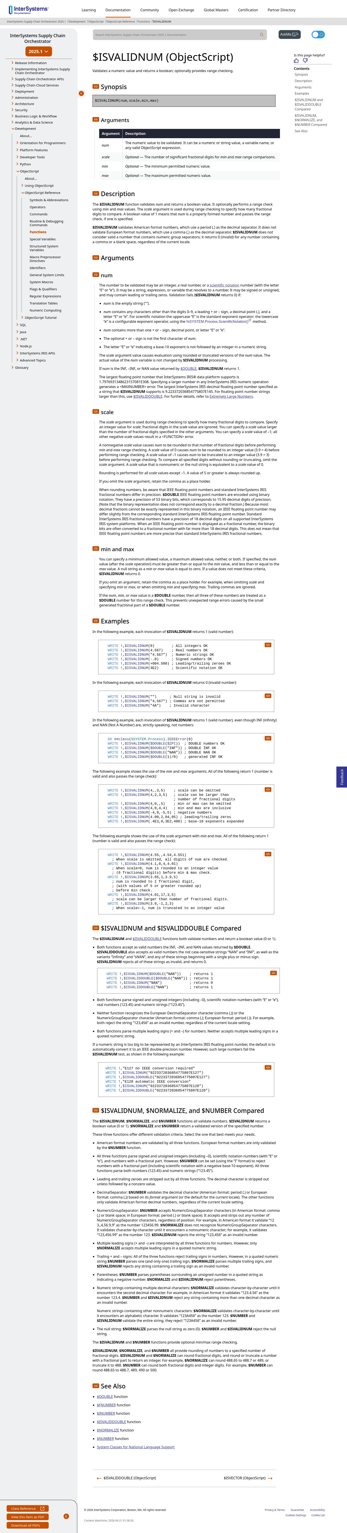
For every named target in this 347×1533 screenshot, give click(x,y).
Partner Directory (282, 10)
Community (149, 10)
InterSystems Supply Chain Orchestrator (37, 38)
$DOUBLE (188, 368)
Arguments (303, 87)
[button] (96, 86)
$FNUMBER (106, 1405)
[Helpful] (296, 60)
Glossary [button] (22, 367)
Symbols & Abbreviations (49, 200)
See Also (301, 131)
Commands (39, 214)
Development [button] (25, 128)
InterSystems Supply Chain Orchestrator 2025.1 (36, 21)
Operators (38, 207)
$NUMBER (105, 1438)
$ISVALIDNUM (162, 21)
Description (303, 80)
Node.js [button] (26, 346)
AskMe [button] (290, 34)
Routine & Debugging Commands (46, 223)
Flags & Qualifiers (43, 289)
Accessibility (317, 1510)
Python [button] (25, 164)
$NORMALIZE (108, 1430)
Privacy (269, 1510)
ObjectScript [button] (29, 171)
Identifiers (38, 268)
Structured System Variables (44, 248)
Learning (89, 10)
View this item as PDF (27, 1517)
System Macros (41, 282)
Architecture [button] (24, 103)
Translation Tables (44, 303)
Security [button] (21, 110)
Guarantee (297, 1510)
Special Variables (43, 239)
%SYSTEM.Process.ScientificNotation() (219, 321)
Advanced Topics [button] (33, 360)
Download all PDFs (26, 1526)
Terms (281, 1510)
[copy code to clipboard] (267, 644)
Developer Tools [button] (32, 157)
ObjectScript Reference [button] (42, 192)
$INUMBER (106, 1413)
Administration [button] (26, 97)
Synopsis (301, 74)
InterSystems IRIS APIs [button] (37, 353)
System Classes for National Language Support (136, 1447)
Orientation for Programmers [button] (43, 143)
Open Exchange (181, 10)
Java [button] (23, 332)
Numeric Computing (45, 310)
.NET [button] (23, 339)
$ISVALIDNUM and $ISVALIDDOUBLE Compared (309, 104)
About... (26, 136)
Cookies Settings (295, 1515)
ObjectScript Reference (121, 21)
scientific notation (224, 285)
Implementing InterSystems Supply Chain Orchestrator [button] (42, 71)
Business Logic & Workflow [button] (36, 116)
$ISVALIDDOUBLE (148, 396)
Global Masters (216, 10)
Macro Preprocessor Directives (45, 259)
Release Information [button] (31, 63)
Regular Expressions (45, 296)
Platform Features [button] (34, 150)
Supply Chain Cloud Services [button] (37, 85)
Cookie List (318, 1515)
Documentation (118, 10)
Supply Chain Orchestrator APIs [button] (39, 79)
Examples (302, 93)
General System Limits (47, 275)
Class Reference (27, 1509)
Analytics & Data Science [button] (34, 122)
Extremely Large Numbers (231, 396)
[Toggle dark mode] (318, 34)
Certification (248, 10)
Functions (144, 21)
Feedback (341, 775)
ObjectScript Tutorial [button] (41, 317)
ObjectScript (96, 21)
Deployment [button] (24, 91)
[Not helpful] (305, 60)
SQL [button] (23, 325)
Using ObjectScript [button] (39, 185)
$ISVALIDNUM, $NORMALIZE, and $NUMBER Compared (311, 120)
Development (77, 21)
